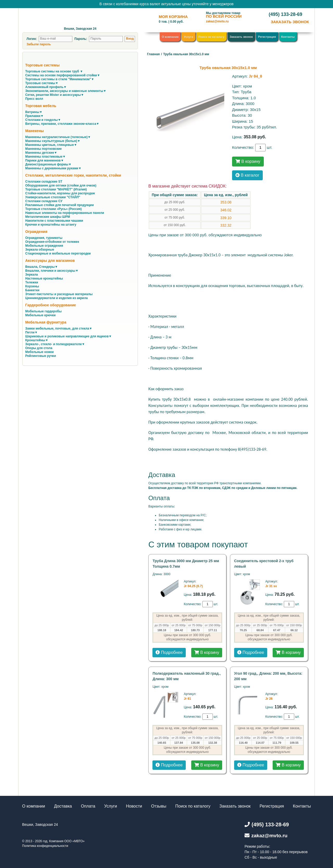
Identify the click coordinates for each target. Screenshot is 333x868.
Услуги (188, 36)
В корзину (247, 161)
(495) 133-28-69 (285, 14)
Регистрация (267, 36)
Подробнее (169, 652)
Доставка (63, 806)
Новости (134, 806)
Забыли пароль (39, 44)
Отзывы (158, 806)
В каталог (247, 175)
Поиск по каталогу (211, 36)
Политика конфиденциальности (45, 846)
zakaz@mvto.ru (217, 21)
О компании (170, 36)
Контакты (288, 36)
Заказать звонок (241, 36)
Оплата (88, 806)
